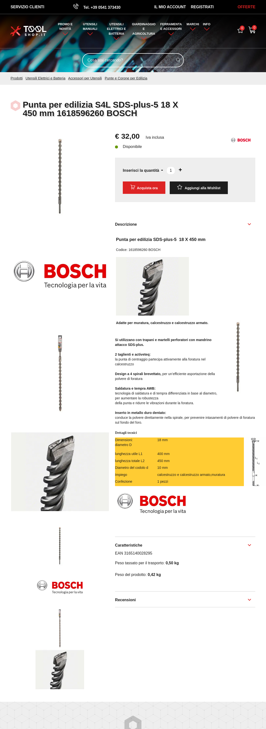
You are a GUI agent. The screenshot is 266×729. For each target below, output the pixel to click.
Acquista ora (144, 187)
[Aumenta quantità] (180, 170)
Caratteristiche (128, 545)
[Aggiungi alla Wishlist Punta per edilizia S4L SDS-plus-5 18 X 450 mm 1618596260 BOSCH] (199, 188)
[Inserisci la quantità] (171, 171)
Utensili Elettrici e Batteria (116, 29)
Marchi (192, 24)
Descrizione (126, 224)
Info (207, 24)
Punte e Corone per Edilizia (126, 79)
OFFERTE (246, 7)
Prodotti (17, 79)
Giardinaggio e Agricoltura (144, 29)
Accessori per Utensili (85, 79)
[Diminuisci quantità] (162, 170)
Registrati (202, 7)
